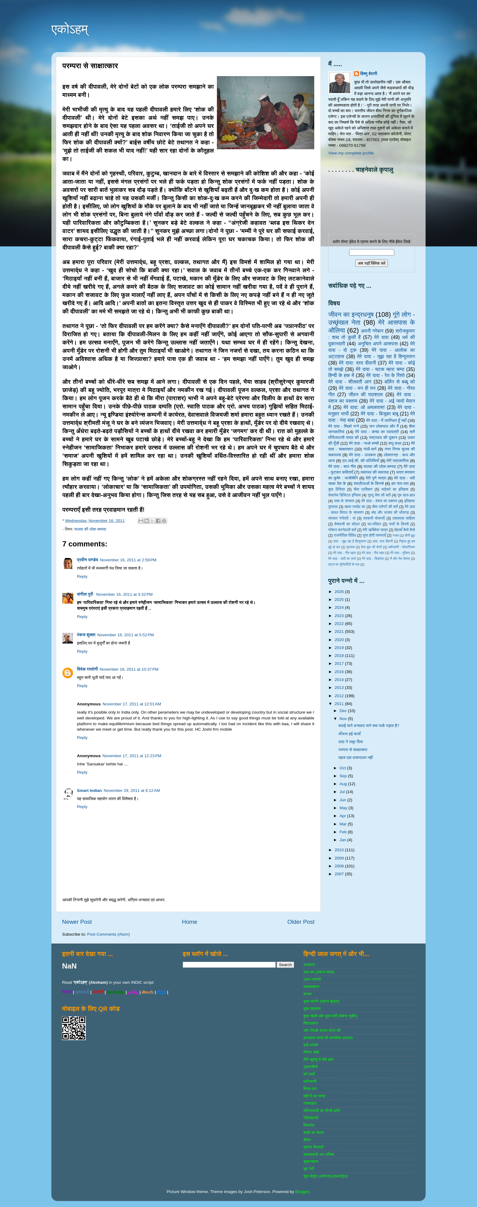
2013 (340, 687)
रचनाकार (310, 1103)
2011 (340, 703)
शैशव (307, 1140)
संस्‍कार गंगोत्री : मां (341, 518)
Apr (343, 815)
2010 (340, 850)
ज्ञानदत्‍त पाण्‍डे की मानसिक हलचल (328, 1038)
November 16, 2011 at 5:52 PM (125, 635)
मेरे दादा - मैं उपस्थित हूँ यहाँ (386, 420)
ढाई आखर (310, 1045)
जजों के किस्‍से (399, 524)
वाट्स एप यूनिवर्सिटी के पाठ (343, 564)
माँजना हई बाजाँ (350, 734)
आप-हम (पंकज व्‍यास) (318, 972)
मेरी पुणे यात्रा (376, 478)
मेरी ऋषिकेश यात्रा (375, 530)
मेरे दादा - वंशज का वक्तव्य (379, 501)
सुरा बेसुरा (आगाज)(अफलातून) (325, 1176)
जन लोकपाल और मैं (384, 426)
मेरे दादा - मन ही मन (357, 388)
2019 (340, 647)
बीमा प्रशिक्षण (363, 489)
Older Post (301, 922)
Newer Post (77, 922)
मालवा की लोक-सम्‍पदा (90, 529)
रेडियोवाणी (310, 1118)
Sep (343, 776)
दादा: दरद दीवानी (383, 541)
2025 (340, 599)
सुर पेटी (308, 1168)
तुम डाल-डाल (406, 495)
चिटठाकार (310, 1023)
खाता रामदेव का (355, 507)
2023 (340, 615)
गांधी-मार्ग (370, 449)
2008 (340, 866)
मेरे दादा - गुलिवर (400, 553)
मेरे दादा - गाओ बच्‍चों (364, 443)
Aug (343, 784)
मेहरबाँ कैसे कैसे (405, 530)
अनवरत (309, 964)
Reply (82, 576)
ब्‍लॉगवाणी (309, 1081)
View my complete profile (351, 153)
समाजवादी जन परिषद (318, 1154)
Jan (343, 840)
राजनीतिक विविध (345, 535)
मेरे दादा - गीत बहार (344, 553)
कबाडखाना (311, 986)
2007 (340, 874)
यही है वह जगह (314, 1096)
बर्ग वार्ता (309, 1074)
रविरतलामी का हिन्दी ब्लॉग (321, 1110)
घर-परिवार (374, 524)
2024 (340, 607)
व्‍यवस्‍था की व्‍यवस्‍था (374, 472)
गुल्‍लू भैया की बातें (379, 495)
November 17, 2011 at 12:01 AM (132, 704)
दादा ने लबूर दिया (351, 741)
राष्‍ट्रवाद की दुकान (383, 437)
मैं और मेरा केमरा (400, 558)
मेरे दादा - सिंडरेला (373, 558)
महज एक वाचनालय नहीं (356, 757)
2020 (340, 639)
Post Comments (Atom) (108, 934)
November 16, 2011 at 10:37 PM (129, 669)
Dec (343, 710)
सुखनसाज (310, 1161)
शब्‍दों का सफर (313, 1132)
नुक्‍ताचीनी (310, 1066)
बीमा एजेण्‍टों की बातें (385, 507)
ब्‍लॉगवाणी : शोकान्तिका (401, 547)
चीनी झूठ (410, 535)
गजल (395, 535)
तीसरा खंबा (311, 1052)
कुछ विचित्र (336, 489)
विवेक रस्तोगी (87, 669)
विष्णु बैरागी (368, 74)
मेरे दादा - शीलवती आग (349, 381)
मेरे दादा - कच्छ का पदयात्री (377, 431)
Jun (343, 800)
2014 (340, 679)
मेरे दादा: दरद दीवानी (357, 362)
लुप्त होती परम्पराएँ (374, 535)
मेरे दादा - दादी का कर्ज (342, 558)
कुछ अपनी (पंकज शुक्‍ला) (321, 1001)
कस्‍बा (307, 994)
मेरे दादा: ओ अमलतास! (364, 407)
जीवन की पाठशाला (366, 394)
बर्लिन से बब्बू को (400, 381)
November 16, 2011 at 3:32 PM (124, 594)
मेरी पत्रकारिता (398, 460)
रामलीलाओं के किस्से (368, 483)
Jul (342, 791)
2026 (340, 591)
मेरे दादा (381, 337)
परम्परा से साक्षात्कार (353, 749)
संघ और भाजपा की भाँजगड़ (390, 512)
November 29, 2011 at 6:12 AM (132, 790)
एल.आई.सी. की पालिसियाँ (360, 460)
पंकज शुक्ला (86, 635)
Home (189, 922)
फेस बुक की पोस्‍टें (371, 547)
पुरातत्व (350, 547)
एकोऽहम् (69, 29)
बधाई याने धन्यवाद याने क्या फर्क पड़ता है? (369, 725)
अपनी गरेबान (372, 331)
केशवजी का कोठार (347, 524)
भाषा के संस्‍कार (344, 501)
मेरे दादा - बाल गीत (342, 466)
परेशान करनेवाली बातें (342, 530)
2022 (340, 623)
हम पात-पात (400, 483)
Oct (343, 768)
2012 (340, 695)
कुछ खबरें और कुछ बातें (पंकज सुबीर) (330, 1016)
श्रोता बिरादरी (313, 1147)
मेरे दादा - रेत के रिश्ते (385, 375)
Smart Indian (89, 790)
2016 (340, 671)
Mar (343, 824)
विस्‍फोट (309, 1125)
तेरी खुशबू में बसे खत (318, 1059)
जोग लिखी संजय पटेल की (321, 1030)
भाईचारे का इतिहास (394, 489)
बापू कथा (394, 443)
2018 (340, 655)
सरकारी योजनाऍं (374, 518)
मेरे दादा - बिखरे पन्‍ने (343, 426)
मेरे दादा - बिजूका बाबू (380, 413)
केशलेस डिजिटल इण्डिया (344, 495)
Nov (343, 718)
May (343, 808)
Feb (343, 832)
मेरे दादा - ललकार (362, 455)
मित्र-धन (310, 1088)
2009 (340, 858)
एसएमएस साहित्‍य (403, 518)
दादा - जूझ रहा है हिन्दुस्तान (349, 541)
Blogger (302, 1191)
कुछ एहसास (311, 1008)
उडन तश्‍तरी (312, 979)
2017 (340, 663)
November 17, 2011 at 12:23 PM (132, 755)
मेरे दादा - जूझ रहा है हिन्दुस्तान (386, 356)
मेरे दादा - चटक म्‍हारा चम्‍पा (380, 369)
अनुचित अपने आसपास (378, 343)
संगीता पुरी (85, 594)
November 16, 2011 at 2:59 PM (128, 560)
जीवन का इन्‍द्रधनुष (351, 314)
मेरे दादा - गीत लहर (373, 553)
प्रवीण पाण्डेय (87, 560)
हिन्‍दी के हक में (341, 375)
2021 (340, 631)
